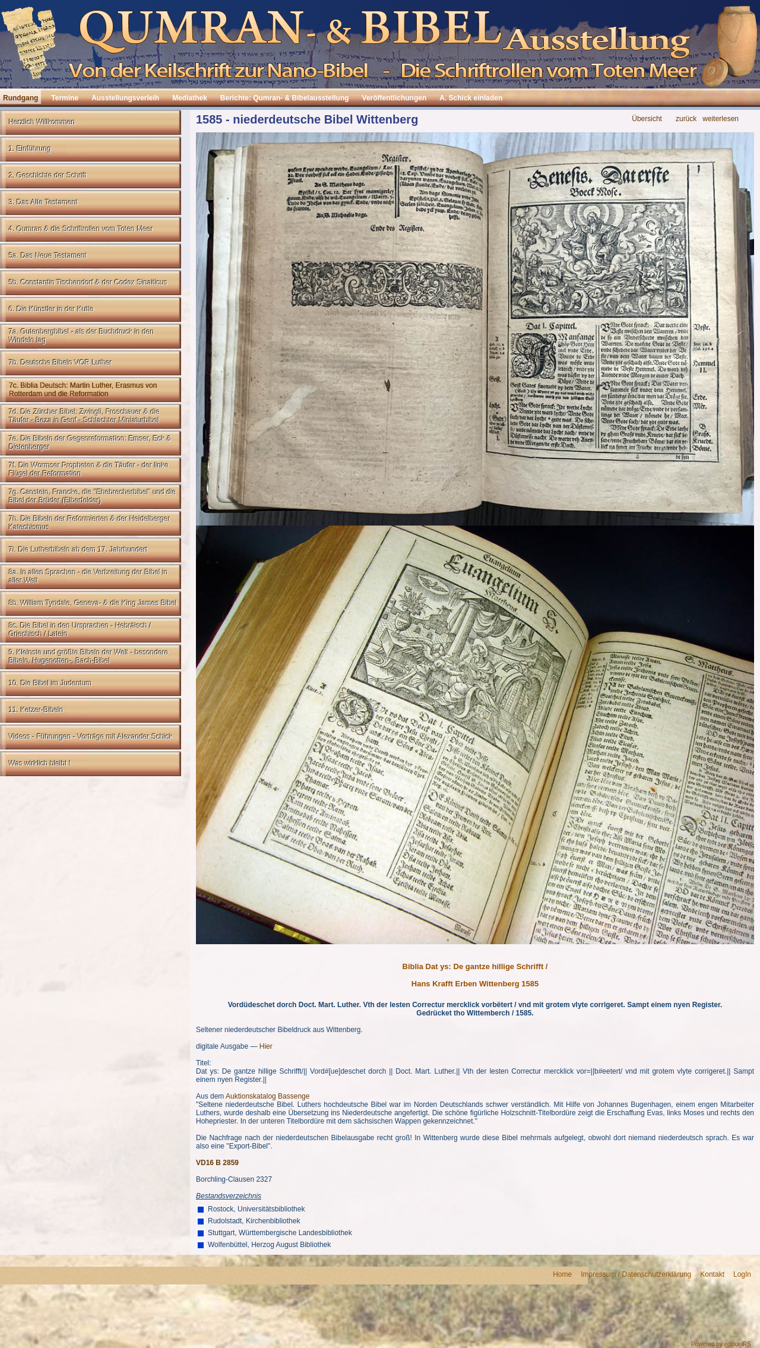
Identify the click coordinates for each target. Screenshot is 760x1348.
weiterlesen (720, 119)
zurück (686, 119)
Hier (266, 1046)
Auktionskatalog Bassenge (267, 1096)
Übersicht (647, 119)
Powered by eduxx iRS (721, 1344)
